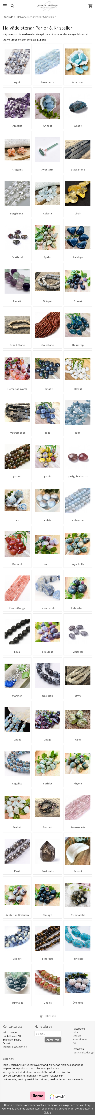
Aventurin (47, 169)
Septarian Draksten (17, 915)
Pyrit (17, 871)
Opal (78, 739)
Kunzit (47, 564)
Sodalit (17, 958)
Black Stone (78, 169)
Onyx (78, 695)
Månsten (17, 695)
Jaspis (47, 476)
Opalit (17, 739)
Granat (78, 301)
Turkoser (77, 958)
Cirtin (78, 213)
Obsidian (47, 695)
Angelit (47, 125)
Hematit (48, 389)
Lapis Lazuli (48, 608)
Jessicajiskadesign (83, 1052)
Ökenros (78, 1002)
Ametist (17, 125)
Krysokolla (78, 564)
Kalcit (47, 520)
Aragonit (17, 169)
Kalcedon (78, 520)
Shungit (47, 915)
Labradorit (77, 608)
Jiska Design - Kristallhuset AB (80, 1038)
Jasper (17, 476)
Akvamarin (47, 82)
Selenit (78, 871)
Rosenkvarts (78, 827)
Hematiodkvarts (17, 389)
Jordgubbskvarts (78, 476)
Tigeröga (47, 958)
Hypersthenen (17, 432)
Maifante (77, 652)
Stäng (47, 1112)
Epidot (47, 257)
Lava (17, 652)
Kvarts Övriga (17, 608)
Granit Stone (17, 345)
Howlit (78, 389)
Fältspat (47, 301)
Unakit (48, 1002)
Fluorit (17, 301)
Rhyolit (78, 783)
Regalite (17, 783)
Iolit (47, 432)
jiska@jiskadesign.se (15, 1047)
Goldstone (47, 345)
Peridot (47, 783)
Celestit (47, 213)
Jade (78, 432)
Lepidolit (47, 652)
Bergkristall (17, 213)
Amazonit (78, 82)
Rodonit (47, 827)
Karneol (17, 564)
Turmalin (17, 1002)
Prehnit (17, 827)
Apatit (78, 125)
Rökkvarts (47, 871)
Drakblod (17, 257)
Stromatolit (78, 915)
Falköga (78, 257)
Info (90, 1108)
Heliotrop (78, 345)
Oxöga (48, 739)
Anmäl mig (53, 1040)
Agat (17, 82)
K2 (17, 520)
